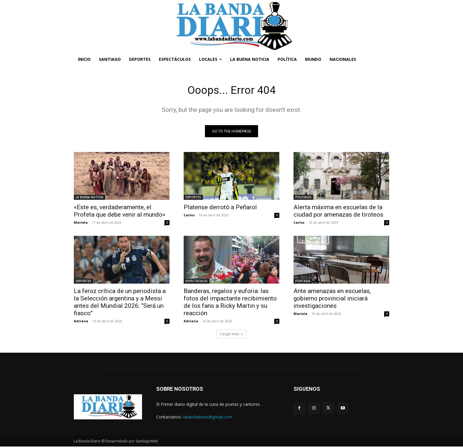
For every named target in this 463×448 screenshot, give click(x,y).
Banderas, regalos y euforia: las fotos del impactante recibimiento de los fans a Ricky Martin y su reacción (230, 303)
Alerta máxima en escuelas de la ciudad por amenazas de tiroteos (338, 212)
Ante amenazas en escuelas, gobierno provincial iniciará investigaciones (332, 299)
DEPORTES (193, 198)
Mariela (81, 223)
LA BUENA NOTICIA (89, 198)
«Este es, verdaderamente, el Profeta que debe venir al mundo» (119, 212)
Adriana (81, 322)
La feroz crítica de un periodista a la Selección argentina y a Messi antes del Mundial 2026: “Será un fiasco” (120, 303)
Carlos (189, 216)
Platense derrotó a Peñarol (220, 208)
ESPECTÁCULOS (196, 282)
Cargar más (231, 335)
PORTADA (302, 282)
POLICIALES (303, 198)
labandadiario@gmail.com (207, 418)
